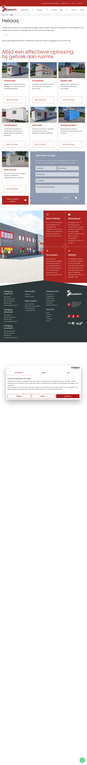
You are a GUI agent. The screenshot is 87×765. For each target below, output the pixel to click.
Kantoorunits (50, 294)
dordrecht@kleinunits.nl (11, 337)
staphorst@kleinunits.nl (11, 305)
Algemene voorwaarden (32, 306)
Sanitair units (50, 298)
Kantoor (48, 317)
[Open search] (84, 3)
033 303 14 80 (8, 319)
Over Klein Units (29, 304)
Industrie (48, 314)
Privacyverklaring (30, 308)
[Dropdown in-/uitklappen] (32, 10)
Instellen (43, 396)
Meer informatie (12, 100)
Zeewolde (56, 3)
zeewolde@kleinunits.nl (11, 321)
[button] (82, 760)
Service (73, 3)
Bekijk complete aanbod (12, 200)
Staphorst (44, 3)
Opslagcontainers (51, 305)
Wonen (48, 321)
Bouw (47, 312)
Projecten (54, 10)
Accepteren (67, 396)
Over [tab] (68, 372)
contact (53, 41)
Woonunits (49, 303)
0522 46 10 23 (8, 303)
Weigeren (19, 396)
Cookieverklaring (30, 310)
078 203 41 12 (7, 335)
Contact (82, 10)
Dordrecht (50, 3)
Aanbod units (24, 10)
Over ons (73, 10)
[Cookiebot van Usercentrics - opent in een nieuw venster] (72, 368)
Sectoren (39, 10)
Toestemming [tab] (19, 372)
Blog (61, 10)
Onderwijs (49, 319)
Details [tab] (43, 372)
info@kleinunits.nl (65, 3)
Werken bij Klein (29, 296)
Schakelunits (50, 296)
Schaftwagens (50, 301)
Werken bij (79, 3)
